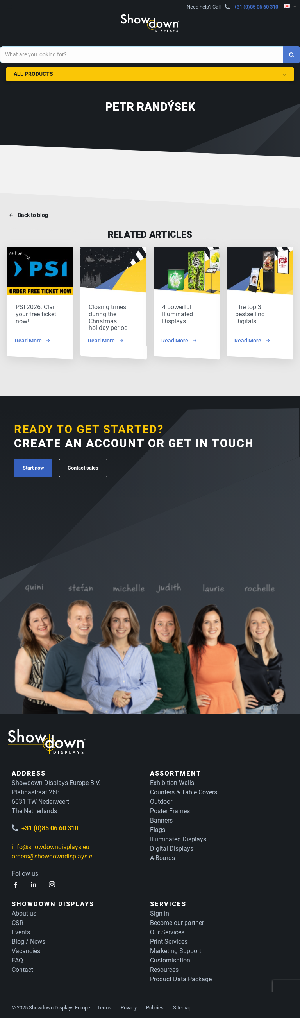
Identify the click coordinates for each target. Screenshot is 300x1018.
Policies (155, 1006)
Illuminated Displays (178, 837)
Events (21, 930)
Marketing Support (175, 949)
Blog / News (28, 940)
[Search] (291, 54)
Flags (157, 828)
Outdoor (161, 800)
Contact (22, 968)
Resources (164, 968)
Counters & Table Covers (183, 790)
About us (24, 912)
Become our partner (177, 921)
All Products (150, 72)
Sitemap (182, 1006)
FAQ (17, 958)
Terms (104, 1006)
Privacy (129, 1006)
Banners (161, 819)
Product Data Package (181, 977)
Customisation (170, 958)
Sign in (159, 912)
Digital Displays (171, 847)
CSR (17, 921)
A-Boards (162, 856)
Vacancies (26, 949)
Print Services (169, 940)
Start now (33, 466)
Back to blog (33, 215)
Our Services (167, 930)
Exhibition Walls (172, 781)
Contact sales (83, 466)
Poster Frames (170, 809)
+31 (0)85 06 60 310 (256, 7)
